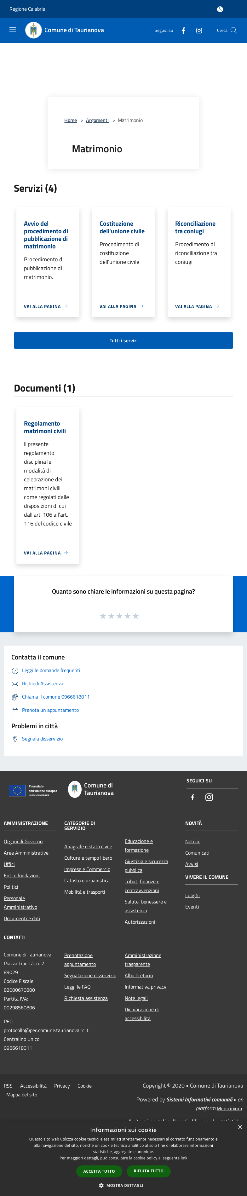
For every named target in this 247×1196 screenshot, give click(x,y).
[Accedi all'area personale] (220, 9)
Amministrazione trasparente (143, 959)
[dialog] (123, 1158)
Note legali (136, 998)
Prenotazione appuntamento (80, 959)
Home (70, 120)
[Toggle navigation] (12, 29)
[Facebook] (181, 30)
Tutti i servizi (124, 340)
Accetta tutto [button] (99, 1171)
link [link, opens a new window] (184, 1158)
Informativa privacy (145, 986)
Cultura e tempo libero (88, 858)
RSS (8, 1085)
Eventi (192, 906)
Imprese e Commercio (87, 869)
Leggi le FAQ (77, 986)
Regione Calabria (27, 9)
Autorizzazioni (140, 922)
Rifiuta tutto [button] (149, 1171)
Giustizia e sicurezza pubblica (146, 865)
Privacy (62, 1085)
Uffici (9, 864)
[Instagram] (196, 30)
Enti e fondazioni (22, 875)
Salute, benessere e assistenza (146, 906)
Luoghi (192, 895)
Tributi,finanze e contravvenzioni (142, 886)
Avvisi (191, 864)
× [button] (240, 1127)
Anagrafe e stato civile (88, 846)
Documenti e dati (22, 918)
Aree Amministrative (26, 852)
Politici (11, 887)
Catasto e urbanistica (87, 880)
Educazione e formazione (139, 845)
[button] (123, 1185)
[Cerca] (234, 30)
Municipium (229, 1108)
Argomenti (97, 120)
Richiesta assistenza (86, 998)
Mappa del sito (21, 1094)
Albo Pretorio (139, 975)
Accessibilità (33, 1085)
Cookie (85, 1085)
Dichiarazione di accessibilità (142, 1014)
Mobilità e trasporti (84, 892)
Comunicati (197, 852)
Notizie (192, 841)
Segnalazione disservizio (90, 975)
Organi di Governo (23, 841)
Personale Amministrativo (20, 902)
